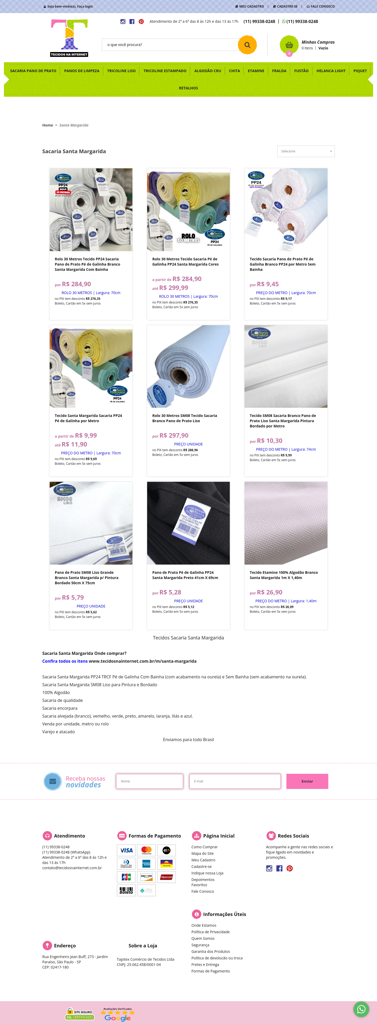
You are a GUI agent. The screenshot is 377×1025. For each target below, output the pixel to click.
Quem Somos (202, 938)
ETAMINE (256, 70)
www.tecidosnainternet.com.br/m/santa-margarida (143, 661)
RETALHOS (188, 87)
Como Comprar (204, 846)
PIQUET (360, 70)
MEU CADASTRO (251, 6)
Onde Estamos (203, 925)
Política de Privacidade (210, 931)
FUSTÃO (301, 70)
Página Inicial (219, 836)
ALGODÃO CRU (207, 70)
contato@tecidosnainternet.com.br (72, 867)
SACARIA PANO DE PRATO (33, 70)
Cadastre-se (201, 866)
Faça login (85, 6)
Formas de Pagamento (210, 971)
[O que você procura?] (247, 44)
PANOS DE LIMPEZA (81, 70)
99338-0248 (259, 21)
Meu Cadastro (203, 859)
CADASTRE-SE (287, 6)
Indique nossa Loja (207, 873)
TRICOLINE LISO (121, 70)
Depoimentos (202, 879)
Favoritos (199, 884)
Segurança (200, 944)
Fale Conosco (202, 891)
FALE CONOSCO (323, 6)
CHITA (234, 70)
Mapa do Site (202, 853)
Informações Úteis (224, 914)
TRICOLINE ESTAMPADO (164, 70)
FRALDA (279, 70)
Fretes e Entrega (205, 964)
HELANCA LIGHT (331, 70)
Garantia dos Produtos (210, 951)
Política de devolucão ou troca (216, 957)
